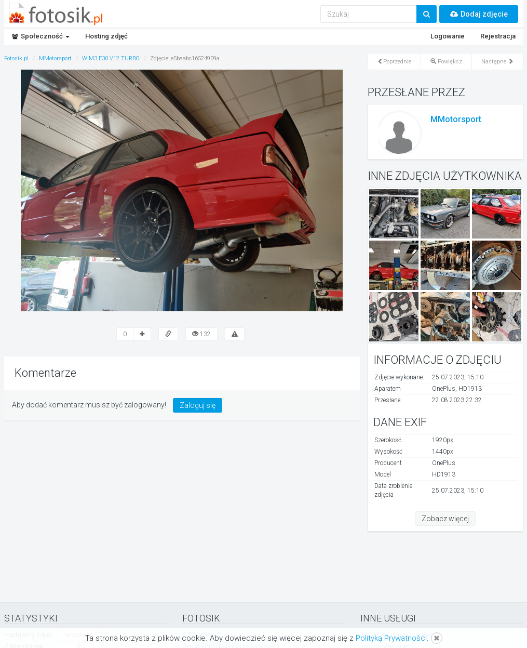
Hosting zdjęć (106, 36)
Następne (497, 61)
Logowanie (447, 36)
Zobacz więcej (445, 518)
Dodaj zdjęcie (479, 14)
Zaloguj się (197, 405)
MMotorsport (455, 119)
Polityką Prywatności (391, 638)
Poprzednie (394, 61)
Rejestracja (498, 36)
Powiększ (446, 61)
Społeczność (41, 36)
